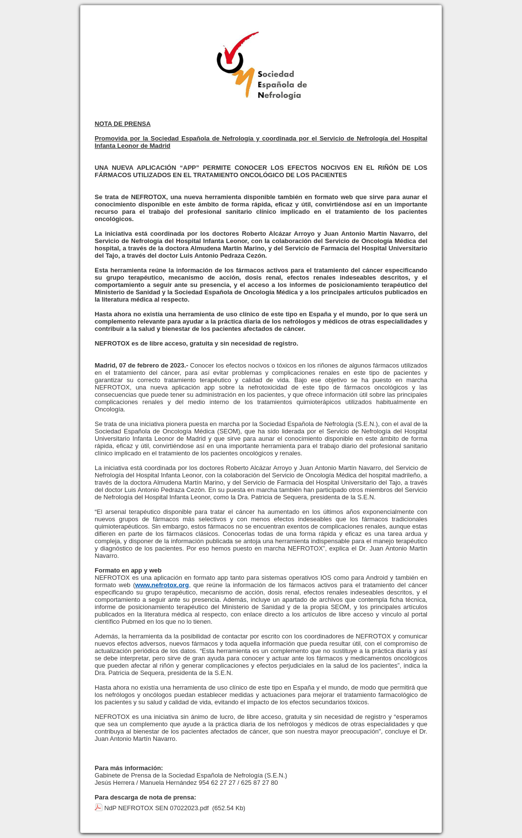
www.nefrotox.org (162, 585)
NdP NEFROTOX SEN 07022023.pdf (156, 808)
